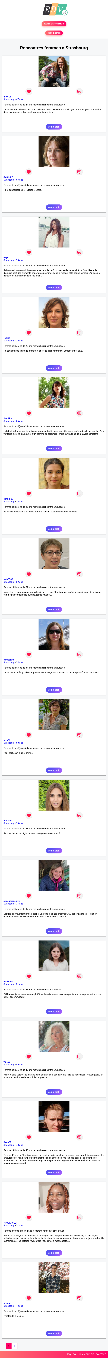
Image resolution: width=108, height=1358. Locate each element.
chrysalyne (9, 659)
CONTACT (101, 1354)
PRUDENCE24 (10, 1222)
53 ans (19, 179)
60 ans (19, 743)
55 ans (19, 421)
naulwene (8, 981)
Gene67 (7, 1142)
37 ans (19, 903)
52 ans (19, 1225)
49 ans (19, 1064)
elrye (6, 257)
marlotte (8, 820)
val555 (7, 1062)
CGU (75, 1354)
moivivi (7, 96)
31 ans (19, 984)
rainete (7, 1303)
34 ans (19, 662)
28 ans (19, 260)
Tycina (7, 338)
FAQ (69, 1354)
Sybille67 (8, 177)
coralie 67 (8, 499)
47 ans (19, 99)
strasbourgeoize (12, 901)
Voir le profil (54, 126)
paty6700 (8, 579)
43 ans (19, 1145)
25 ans (19, 340)
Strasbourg (9, 99)
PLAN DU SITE (86, 1354)
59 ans (19, 582)
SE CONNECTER (54, 33)
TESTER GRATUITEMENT (54, 24)
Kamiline (8, 418)
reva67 (7, 740)
